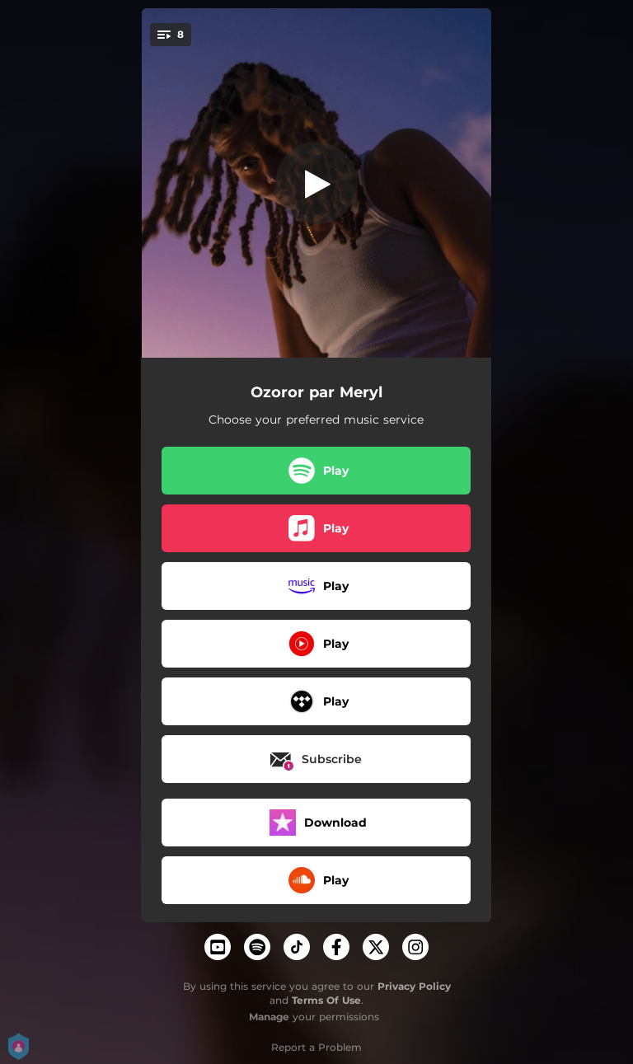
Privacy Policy (414, 986)
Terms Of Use (326, 1000)
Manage (269, 1016)
